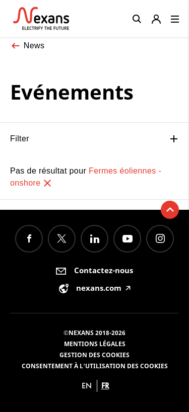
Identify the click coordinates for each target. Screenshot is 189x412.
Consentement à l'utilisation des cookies (95, 366)
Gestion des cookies (94, 355)
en (87, 385)
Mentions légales (94, 344)
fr (105, 385)
